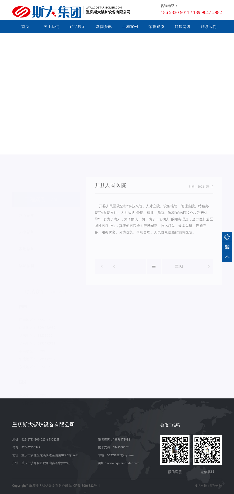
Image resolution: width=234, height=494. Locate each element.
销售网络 (182, 26)
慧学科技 (216, 485)
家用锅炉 (26, 247)
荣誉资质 (156, 26)
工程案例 (130, 26)
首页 (25, 26)
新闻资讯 (104, 26)
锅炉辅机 (26, 264)
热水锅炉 (26, 230)
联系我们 (209, 26)
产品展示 (77, 26)
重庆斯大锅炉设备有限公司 (48, 485)
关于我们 (51, 26)
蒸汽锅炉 (26, 213)
